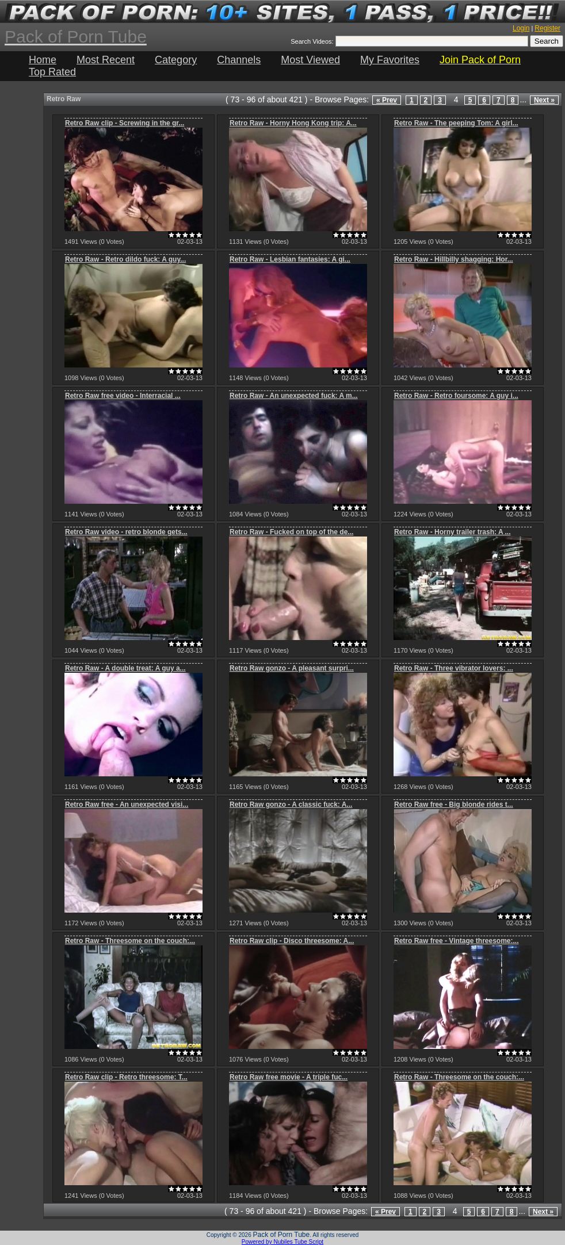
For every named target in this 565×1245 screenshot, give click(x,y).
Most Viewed (310, 60)
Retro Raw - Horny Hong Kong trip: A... (293, 123)
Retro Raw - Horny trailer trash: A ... (452, 532)
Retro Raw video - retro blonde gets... (126, 532)
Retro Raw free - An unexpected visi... (126, 804)
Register (547, 28)
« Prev (386, 100)
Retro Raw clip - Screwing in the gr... (124, 123)
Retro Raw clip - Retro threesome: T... (126, 1077)
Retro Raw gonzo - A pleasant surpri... (292, 668)
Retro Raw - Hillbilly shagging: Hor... (453, 259)
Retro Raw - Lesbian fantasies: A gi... (290, 259)
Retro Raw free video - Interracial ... (123, 396)
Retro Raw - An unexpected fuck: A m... (294, 396)
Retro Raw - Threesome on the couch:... (130, 941)
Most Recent (106, 60)
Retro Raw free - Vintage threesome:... (456, 941)
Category (176, 60)
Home (42, 60)
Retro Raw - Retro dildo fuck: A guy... (125, 259)
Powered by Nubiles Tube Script (282, 1242)
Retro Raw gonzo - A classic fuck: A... (291, 804)
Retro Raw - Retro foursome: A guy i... (456, 396)
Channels (239, 60)
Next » (544, 100)
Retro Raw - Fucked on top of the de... (291, 532)
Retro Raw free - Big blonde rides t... (453, 804)
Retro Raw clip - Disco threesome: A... (292, 941)
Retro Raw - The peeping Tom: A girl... (456, 123)
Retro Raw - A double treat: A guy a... (125, 668)
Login (521, 28)
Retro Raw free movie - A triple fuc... (289, 1077)
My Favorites (389, 60)
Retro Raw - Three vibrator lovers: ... (453, 668)
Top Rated (52, 72)
